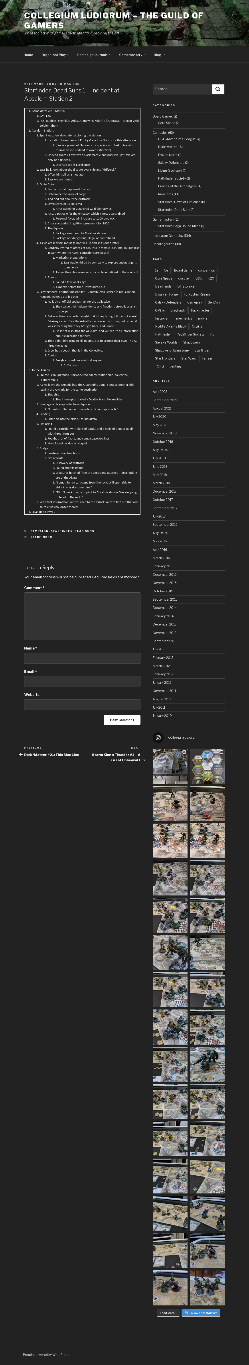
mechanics (184, 318)
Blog (159, 55)
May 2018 (160, 475)
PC (212, 334)
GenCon (214, 302)
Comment (34, 588)
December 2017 (164, 491)
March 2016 (161, 558)
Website (32, 695)
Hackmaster (200, 310)
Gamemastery (132, 55)
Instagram (162, 318)
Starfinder (41, 537)
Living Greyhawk (170, 170)
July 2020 (159, 416)
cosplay (184, 278)
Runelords (165, 194)
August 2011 (162, 699)
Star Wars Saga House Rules (179, 226)
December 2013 (164, 624)
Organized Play (56, 55)
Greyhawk (177, 310)
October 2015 (163, 591)
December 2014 (165, 608)
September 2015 (165, 599)
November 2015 (165, 583)
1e (156, 270)
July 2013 (159, 649)
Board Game (183, 270)
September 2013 (165, 641)
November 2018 (165, 433)
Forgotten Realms (197, 294)
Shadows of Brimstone (172, 350)
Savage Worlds (166, 342)
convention (206, 270)
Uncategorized (163, 244)
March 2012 (161, 666)
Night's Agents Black (170, 326)
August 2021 (162, 408)
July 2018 (159, 458)
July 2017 (159, 516)
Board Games (163, 116)
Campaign (39, 531)
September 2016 (165, 524)
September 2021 (165, 400)
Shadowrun (191, 342)
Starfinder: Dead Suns (73, 531)
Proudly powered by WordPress (46, 1355)
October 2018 (163, 442)
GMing (160, 310)
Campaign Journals (94, 55)
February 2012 (163, 674)
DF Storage (186, 286)
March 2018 (161, 483)
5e (166, 270)
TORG (159, 366)
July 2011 (159, 707)
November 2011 (164, 691)
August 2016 (162, 533)
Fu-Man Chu (69, 84)
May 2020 (160, 425)
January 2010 (162, 715)
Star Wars (188, 358)
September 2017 (165, 508)
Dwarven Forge (166, 294)
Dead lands (163, 286)
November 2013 (164, 633)
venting (175, 366)
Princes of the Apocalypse (177, 186)
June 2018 (160, 466)
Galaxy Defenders (171, 162)
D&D (199, 278)
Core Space (166, 123)
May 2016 (160, 541)
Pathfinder (163, 334)
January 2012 (162, 682)
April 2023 (160, 392)
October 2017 (163, 500)
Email (30, 672)
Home (28, 55)
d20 (211, 278)
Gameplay (194, 302)
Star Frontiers (165, 358)
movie (203, 318)
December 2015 (165, 574)
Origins (197, 326)
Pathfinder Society (172, 178)
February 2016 (163, 566)
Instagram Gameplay (168, 236)
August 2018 (162, 450)
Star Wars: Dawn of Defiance (179, 202)
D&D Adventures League (177, 139)
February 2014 (163, 616)
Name (30, 648)
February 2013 (163, 658)
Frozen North (168, 155)
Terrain (207, 358)
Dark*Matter (167, 147)
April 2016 (160, 550)
